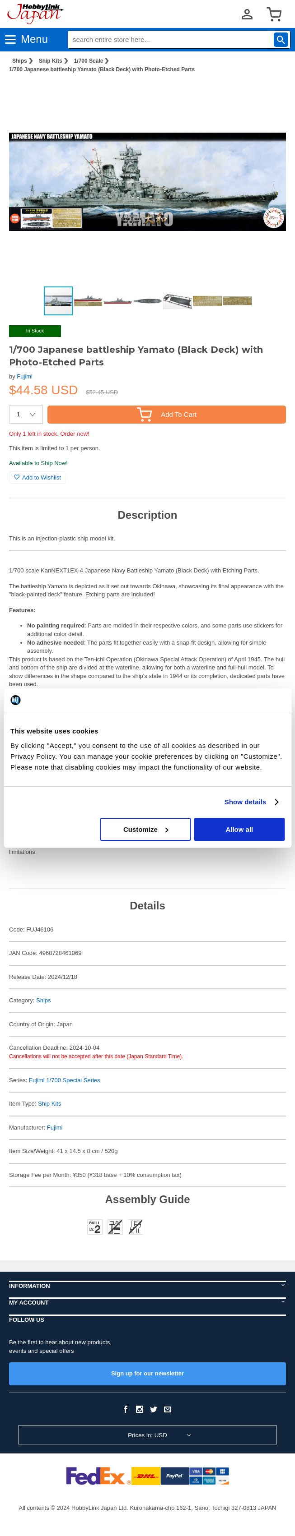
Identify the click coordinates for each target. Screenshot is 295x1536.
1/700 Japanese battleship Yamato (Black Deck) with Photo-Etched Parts (102, 69)
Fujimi (25, 376)
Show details (246, 802)
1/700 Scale (88, 61)
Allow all (239, 829)
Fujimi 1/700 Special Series (64, 1080)
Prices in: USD (147, 1435)
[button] (269, 94)
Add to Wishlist (37, 477)
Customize (146, 829)
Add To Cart (167, 414)
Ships (19, 61)
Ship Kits (50, 61)
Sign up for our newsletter (147, 1373)
